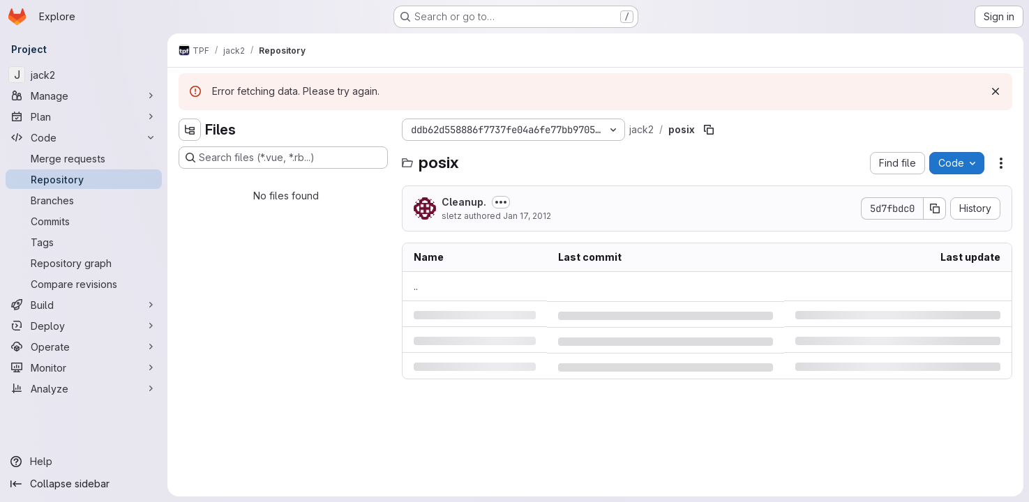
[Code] (84, 137)
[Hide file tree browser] (190, 130)
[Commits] (84, 221)
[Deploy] (84, 325)
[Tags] (84, 242)
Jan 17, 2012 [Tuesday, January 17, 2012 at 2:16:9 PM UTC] (527, 216)
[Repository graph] (84, 263)
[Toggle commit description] (501, 202)
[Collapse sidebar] (84, 484)
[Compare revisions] (84, 284)
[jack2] (84, 74)
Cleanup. (464, 202)
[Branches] (84, 200)
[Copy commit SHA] (935, 208)
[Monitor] (84, 367)
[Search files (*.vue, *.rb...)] (283, 157)
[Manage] (84, 95)
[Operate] (84, 346)
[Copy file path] (709, 130)
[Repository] (84, 179)
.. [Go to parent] (416, 286)
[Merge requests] (84, 158)
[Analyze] (84, 388)
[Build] (84, 304)
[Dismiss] (995, 91)
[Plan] (84, 116)
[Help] (84, 461)
